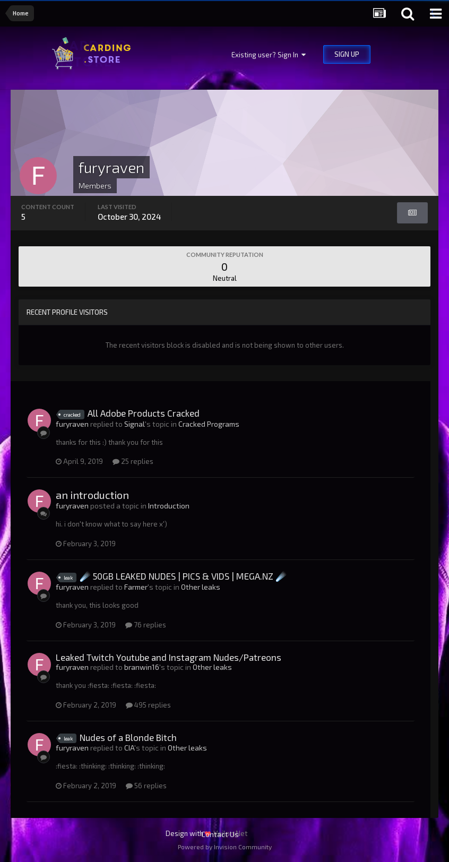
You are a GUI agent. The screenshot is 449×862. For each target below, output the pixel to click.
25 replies (133, 461)
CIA (129, 747)
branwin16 (141, 666)
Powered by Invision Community (225, 846)
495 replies (148, 705)
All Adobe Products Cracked (144, 413)
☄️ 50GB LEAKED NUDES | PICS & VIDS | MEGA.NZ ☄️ (183, 576)
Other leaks (200, 586)
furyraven (72, 423)
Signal (134, 423)
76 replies (145, 624)
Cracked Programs (208, 423)
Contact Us (220, 834)
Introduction (168, 505)
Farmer (136, 586)
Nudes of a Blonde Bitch (128, 737)
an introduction (92, 494)
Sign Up (346, 54)
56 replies (146, 785)
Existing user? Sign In (268, 54)
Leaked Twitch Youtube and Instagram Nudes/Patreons (168, 657)
